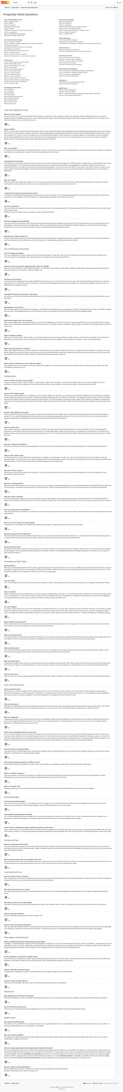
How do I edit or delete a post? (12, 63)
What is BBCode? (9, 89)
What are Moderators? (65, 23)
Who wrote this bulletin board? (67, 90)
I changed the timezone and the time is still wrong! (18, 47)
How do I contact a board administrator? (70, 95)
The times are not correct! (11, 45)
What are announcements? (11, 98)
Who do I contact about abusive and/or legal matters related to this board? (80, 93)
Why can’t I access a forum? (12, 72)
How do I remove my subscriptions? (69, 76)
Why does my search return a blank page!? (71, 61)
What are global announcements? (13, 96)
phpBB (83, 311)
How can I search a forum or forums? (69, 57)
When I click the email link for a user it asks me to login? (20, 56)
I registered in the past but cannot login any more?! (18, 30)
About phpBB (29, 1026)
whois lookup (24, 1052)
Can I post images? (9, 94)
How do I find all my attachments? (68, 84)
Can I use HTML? (9, 91)
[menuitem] (119, 2)
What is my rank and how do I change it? (15, 54)
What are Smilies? (9, 93)
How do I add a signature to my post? (14, 65)
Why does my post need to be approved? (15, 81)
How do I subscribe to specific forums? (70, 74)
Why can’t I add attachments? (12, 74)
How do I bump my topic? (11, 83)
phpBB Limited (55, 1024)
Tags (35, 2)
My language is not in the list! (12, 49)
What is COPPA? (9, 23)
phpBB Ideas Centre (87, 1037)
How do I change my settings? (12, 41)
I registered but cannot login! (12, 26)
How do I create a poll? (10, 67)
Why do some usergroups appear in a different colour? (74, 30)
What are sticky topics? (10, 100)
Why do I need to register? (11, 21)
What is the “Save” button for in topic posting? (17, 79)
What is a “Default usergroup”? (67, 32)
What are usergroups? (65, 25)
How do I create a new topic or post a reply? (16, 62)
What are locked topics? (11, 101)
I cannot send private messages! (68, 40)
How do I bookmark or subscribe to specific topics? (73, 72)
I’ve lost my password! (10, 32)
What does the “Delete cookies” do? (14, 35)
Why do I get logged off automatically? (14, 34)
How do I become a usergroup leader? (70, 28)
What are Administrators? (66, 21)
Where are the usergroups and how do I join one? (73, 26)
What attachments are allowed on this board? (71, 82)
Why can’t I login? (9, 28)
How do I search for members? (67, 62)
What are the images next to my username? (16, 50)
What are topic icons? (10, 103)
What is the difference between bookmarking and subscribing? (76, 70)
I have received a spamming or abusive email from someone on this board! (80, 43)
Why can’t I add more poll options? (13, 69)
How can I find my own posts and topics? (70, 64)
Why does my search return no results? (70, 59)
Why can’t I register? (10, 25)
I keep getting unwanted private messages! (71, 41)
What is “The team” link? (66, 34)
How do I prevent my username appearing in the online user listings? (23, 43)
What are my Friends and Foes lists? (69, 49)
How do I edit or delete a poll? (12, 71)
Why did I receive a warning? (12, 76)
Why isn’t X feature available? (67, 91)
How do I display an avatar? (12, 52)
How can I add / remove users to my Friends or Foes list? (75, 51)
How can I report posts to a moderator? (15, 78)
